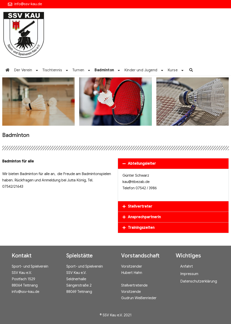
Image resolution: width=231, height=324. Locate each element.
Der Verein (23, 70)
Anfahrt (186, 266)
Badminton (104, 70)
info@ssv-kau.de (28, 4)
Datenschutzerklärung (198, 281)
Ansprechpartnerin (144, 217)
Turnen (78, 70)
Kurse (173, 70)
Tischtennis (52, 70)
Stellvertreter (140, 206)
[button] (173, 163)
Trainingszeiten (141, 227)
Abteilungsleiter (142, 163)
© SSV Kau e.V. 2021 (116, 315)
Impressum (189, 274)
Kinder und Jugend (140, 70)
